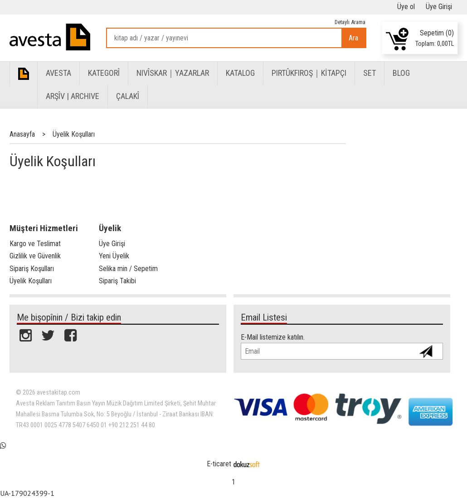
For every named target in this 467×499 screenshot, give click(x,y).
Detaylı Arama (350, 22)
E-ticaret (219, 463)
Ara (353, 38)
